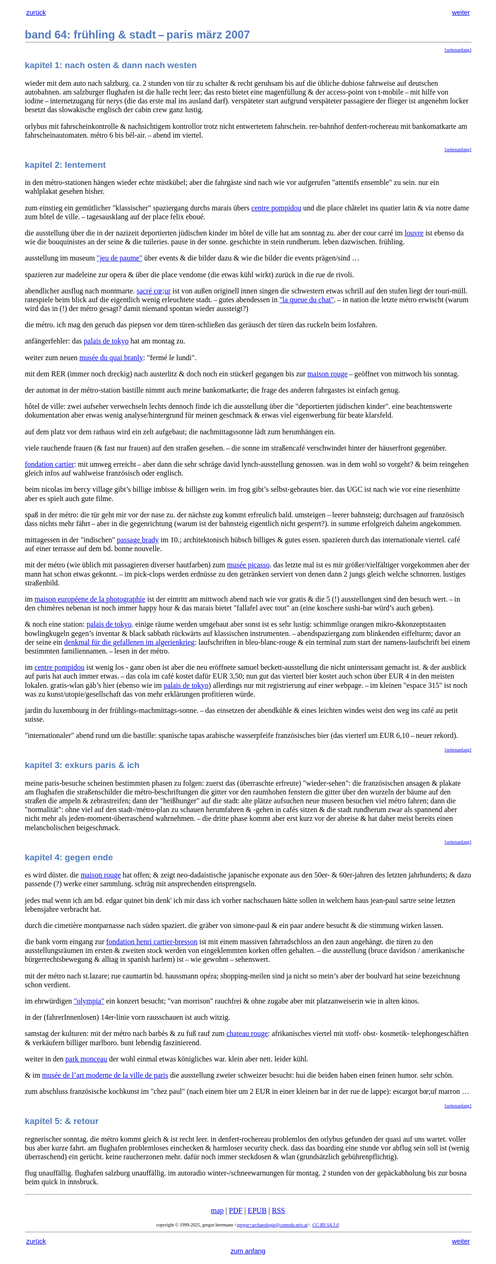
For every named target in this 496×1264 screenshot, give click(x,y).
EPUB (257, 1210)
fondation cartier (49, 464)
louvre (414, 233)
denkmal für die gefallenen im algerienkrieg (129, 642)
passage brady (138, 540)
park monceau (86, 1059)
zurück (36, 12)
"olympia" (89, 1001)
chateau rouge (246, 1033)
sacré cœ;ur (154, 291)
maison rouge (327, 374)
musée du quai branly (111, 358)
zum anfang (247, 1251)
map (217, 1210)
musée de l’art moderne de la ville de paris (105, 1075)
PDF (235, 1210)
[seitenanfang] (458, 49)
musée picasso (248, 565)
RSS (278, 1210)
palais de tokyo (106, 341)
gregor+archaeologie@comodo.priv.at (272, 1224)
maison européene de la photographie (89, 599)
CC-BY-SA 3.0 (325, 1224)
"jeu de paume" (119, 258)
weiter (461, 12)
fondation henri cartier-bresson (151, 942)
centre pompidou (276, 208)
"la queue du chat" (307, 300)
